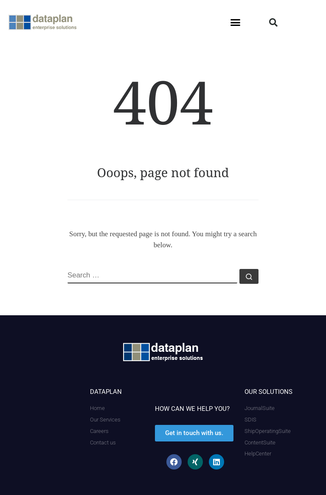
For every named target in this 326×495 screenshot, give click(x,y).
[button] (236, 22)
